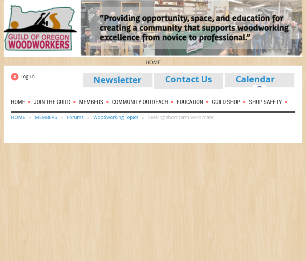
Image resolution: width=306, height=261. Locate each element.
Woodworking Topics (115, 117)
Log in (27, 76)
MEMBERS (46, 117)
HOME (18, 117)
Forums (75, 117)
